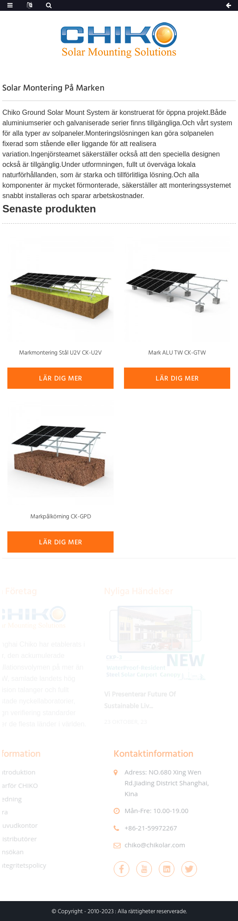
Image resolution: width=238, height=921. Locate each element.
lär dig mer (60, 378)
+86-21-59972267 (146, 827)
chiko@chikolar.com (150, 844)
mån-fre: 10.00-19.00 (151, 810)
